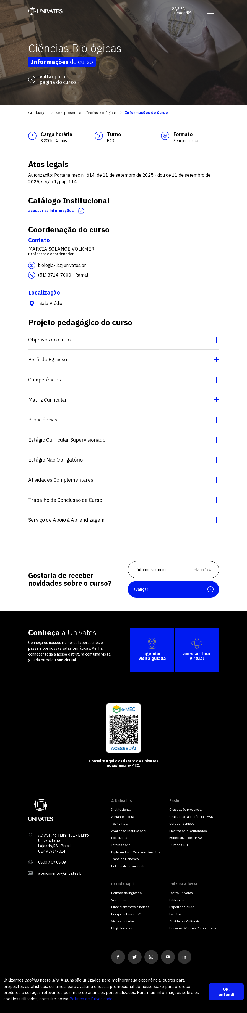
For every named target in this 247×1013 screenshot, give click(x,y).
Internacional (121, 845)
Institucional (121, 809)
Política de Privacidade (91, 998)
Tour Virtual (119, 823)
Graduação (38, 112)
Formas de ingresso (126, 893)
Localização (120, 838)
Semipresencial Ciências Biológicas (86, 112)
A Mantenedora (122, 817)
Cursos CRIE (179, 845)
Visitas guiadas (123, 921)
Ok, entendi (226, 992)
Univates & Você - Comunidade (192, 928)
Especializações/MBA (185, 838)
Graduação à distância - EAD (191, 817)
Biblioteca (176, 900)
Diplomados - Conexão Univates (135, 852)
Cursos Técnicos (181, 823)
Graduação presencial (185, 809)
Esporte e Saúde (181, 907)
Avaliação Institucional (128, 831)
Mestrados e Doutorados (188, 831)
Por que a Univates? (126, 914)
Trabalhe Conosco (125, 859)
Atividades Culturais (184, 921)
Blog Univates (121, 928)
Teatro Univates (181, 893)
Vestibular (118, 900)
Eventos (175, 914)
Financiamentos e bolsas (130, 907)
